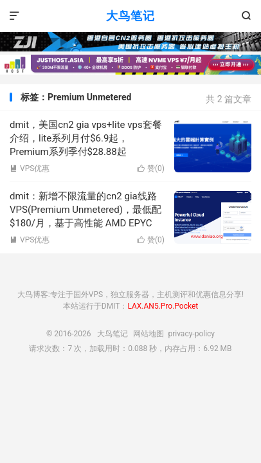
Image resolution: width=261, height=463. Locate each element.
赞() (151, 168)
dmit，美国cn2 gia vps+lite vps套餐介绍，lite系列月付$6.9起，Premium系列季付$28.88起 (86, 138)
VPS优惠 (30, 168)
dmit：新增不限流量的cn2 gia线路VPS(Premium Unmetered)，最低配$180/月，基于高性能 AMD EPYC (85, 209)
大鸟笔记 (130, 16)
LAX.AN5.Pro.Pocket (162, 306)
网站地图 (148, 333)
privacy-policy (191, 333)
